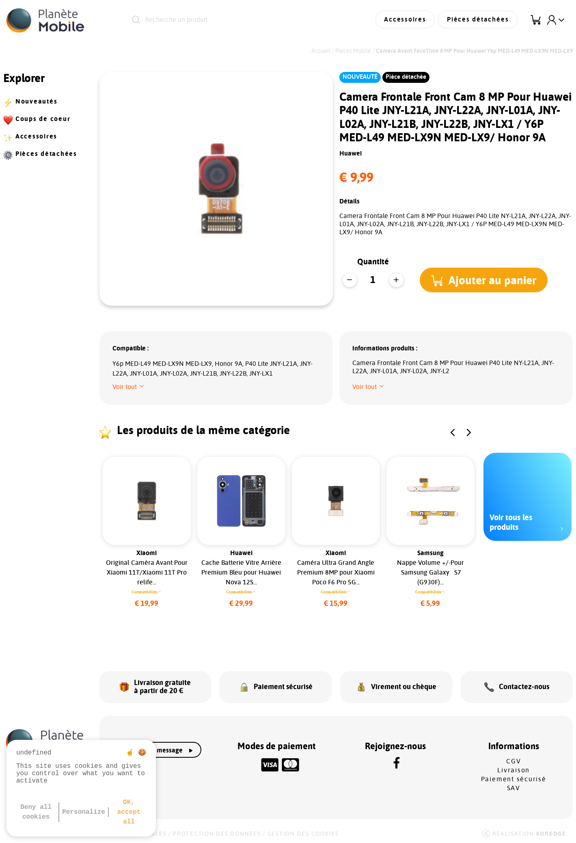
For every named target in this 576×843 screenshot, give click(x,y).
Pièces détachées (479, 20)
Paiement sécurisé (513, 777)
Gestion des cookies (303, 831)
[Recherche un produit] (231, 20)
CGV (513, 759)
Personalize (83, 812)
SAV (513, 785)
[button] (484, 280)
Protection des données (217, 831)
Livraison (513, 768)
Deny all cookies (36, 812)
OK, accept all (129, 812)
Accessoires (408, 20)
